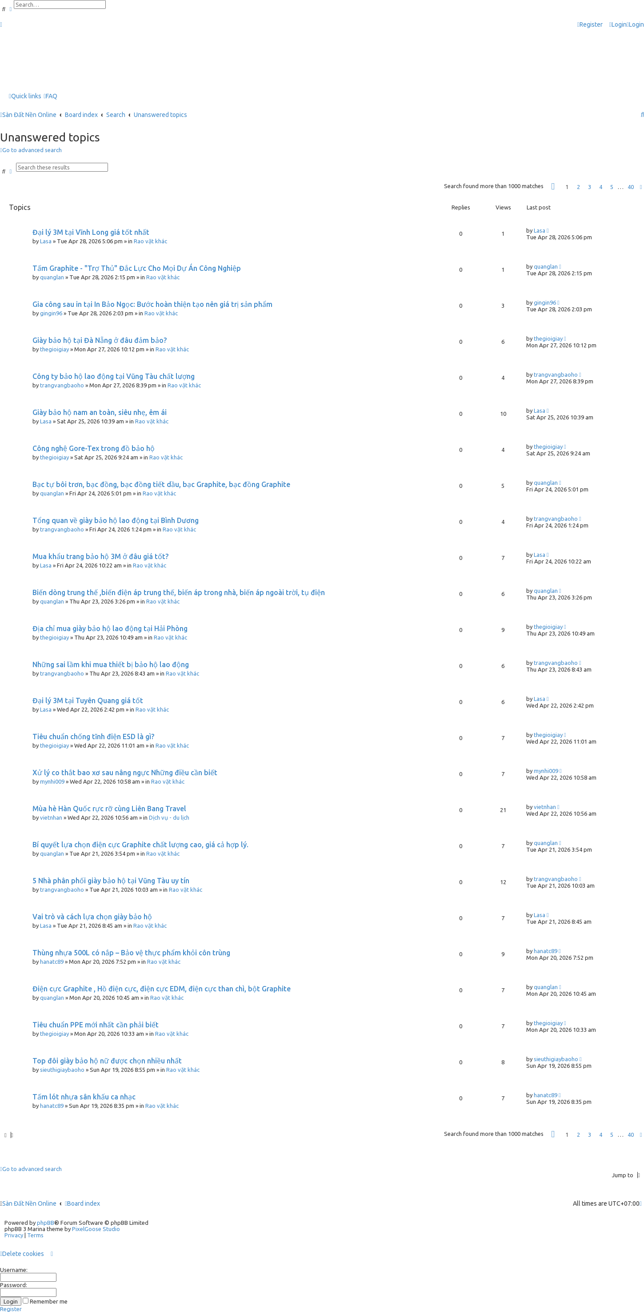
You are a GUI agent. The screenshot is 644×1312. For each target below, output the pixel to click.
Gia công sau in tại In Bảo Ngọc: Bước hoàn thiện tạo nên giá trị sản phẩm (152, 304)
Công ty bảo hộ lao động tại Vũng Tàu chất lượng (113, 376)
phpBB (45, 1222)
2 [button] (578, 187)
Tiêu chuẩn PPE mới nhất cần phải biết (95, 1025)
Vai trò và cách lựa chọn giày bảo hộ (92, 917)
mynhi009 (52, 781)
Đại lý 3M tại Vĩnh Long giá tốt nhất (90, 232)
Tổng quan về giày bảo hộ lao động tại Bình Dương (115, 520)
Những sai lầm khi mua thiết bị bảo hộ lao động (110, 664)
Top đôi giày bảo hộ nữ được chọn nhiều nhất (107, 1061)
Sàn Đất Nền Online (29, 1203)
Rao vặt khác (150, 241)
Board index (82, 1203)
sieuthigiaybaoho (62, 1070)
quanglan (52, 277)
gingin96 (51, 313)
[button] (553, 186)
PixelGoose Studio (96, 1229)
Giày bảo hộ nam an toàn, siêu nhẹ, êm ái (99, 412)
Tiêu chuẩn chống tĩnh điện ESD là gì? (93, 736)
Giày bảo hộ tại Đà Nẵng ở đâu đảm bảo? (99, 340)
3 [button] (589, 187)
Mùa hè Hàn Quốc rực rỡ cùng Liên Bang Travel (109, 809)
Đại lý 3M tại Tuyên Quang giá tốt (87, 700)
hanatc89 (52, 961)
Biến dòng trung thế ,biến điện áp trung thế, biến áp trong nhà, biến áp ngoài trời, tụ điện (178, 592)
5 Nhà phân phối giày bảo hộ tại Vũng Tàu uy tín (110, 881)
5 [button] (611, 187)
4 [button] (600, 187)
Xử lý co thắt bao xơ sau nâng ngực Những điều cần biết (124, 773)
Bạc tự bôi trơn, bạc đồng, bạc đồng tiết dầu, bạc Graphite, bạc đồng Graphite (161, 484)
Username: (14, 1270)
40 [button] (631, 187)
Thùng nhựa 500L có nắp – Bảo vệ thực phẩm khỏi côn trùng (131, 953)
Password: (13, 1285)
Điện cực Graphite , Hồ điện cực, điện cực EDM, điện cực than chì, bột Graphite (161, 989)
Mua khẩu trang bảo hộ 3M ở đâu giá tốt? (100, 556)
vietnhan (51, 817)
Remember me (45, 1301)
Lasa (46, 241)
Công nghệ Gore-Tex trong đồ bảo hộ (93, 448)
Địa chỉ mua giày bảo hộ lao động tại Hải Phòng (110, 628)
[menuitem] (618, 25)
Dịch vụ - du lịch (169, 817)
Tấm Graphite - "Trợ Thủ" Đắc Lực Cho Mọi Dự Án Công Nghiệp (136, 268)
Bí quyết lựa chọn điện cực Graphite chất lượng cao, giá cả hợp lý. (140, 845)
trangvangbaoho (62, 385)
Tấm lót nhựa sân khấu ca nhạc (84, 1097)
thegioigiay (54, 349)
